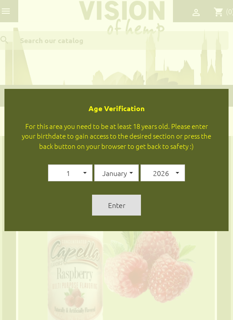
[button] (70, 172)
